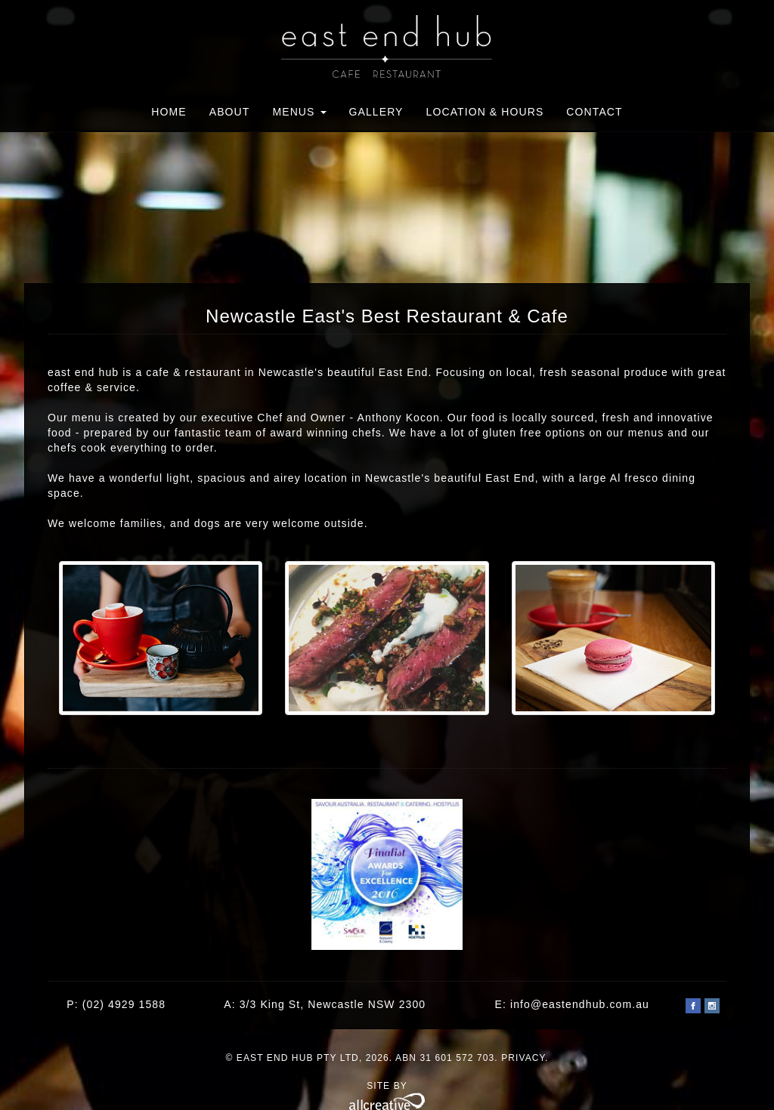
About (229, 112)
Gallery (376, 112)
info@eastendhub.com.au (579, 1004)
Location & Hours (485, 112)
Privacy (523, 1058)
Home (168, 112)
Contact (594, 112)
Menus (299, 112)
